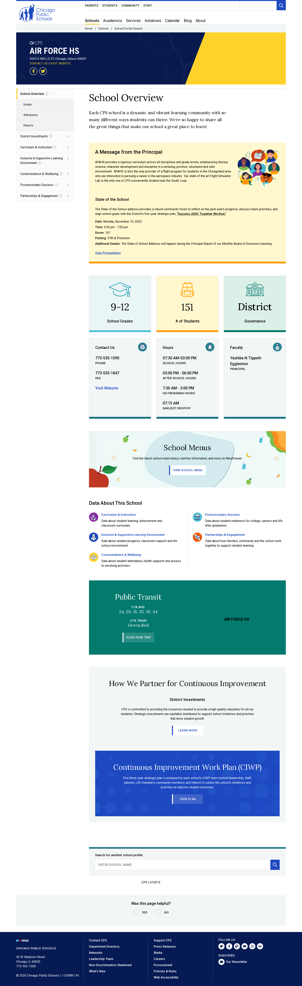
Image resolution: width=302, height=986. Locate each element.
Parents (91, 5)
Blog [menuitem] (188, 20)
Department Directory (104, 946)
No (166, 912)
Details (27, 104)
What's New (97, 971)
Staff (147, 5)
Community (130, 5)
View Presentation (108, 253)
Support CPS (163, 940)
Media (158, 953)
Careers (159, 959)
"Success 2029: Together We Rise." (201, 214)
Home (89, 28)
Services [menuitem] (133, 20)
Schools (103, 28)
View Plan (188, 799)
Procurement (163, 965)
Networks (95, 953)
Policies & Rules (165, 971)
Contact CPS (98, 940)
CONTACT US (39, 63)
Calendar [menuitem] (172, 20)
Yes (144, 912)
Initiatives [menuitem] (153, 20)
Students (109, 5)
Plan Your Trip (139, 637)
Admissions (30, 114)
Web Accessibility (166, 977)
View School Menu (188, 470)
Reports (28, 125)
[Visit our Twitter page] (43, 71)
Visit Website (106, 388)
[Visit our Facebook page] (33, 71)
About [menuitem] (200, 20)
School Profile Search (128, 28)
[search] (182, 865)
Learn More (188, 730)
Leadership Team (101, 959)
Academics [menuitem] (112, 20)
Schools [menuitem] (92, 20)
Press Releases (165, 946)
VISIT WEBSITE (60, 63)
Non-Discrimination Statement (110, 965)
